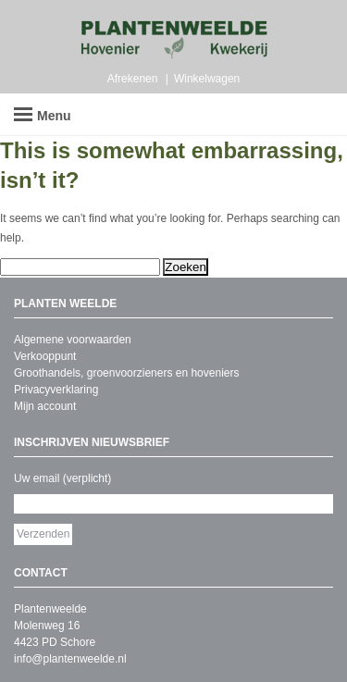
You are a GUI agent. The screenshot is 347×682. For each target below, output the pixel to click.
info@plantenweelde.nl (70, 658)
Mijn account (45, 406)
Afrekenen (132, 78)
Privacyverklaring (56, 389)
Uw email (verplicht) (62, 478)
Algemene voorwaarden (72, 339)
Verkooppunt (45, 356)
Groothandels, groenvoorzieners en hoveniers (126, 372)
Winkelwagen (207, 78)
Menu (42, 115)
